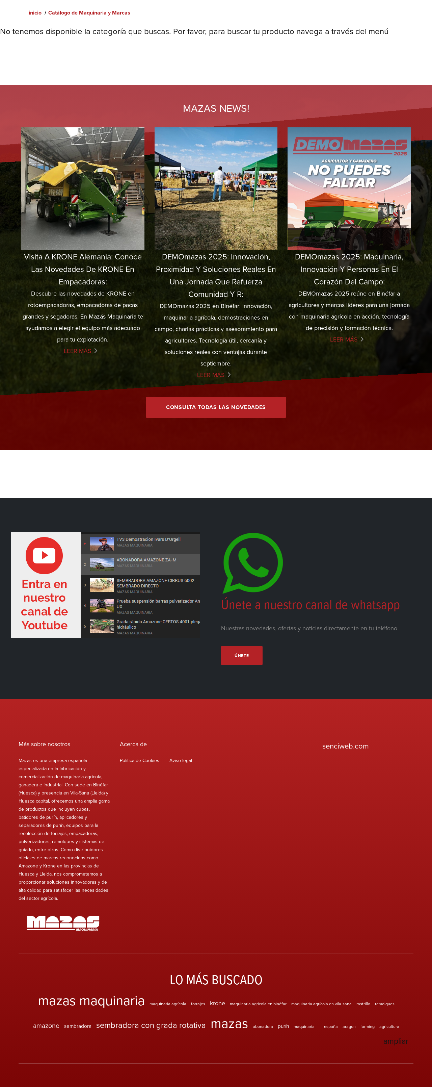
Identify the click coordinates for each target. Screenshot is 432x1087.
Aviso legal (180, 761)
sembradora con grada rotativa (151, 1025)
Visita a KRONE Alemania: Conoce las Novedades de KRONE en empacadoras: (83, 269)
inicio (35, 13)
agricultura (389, 1027)
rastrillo (363, 1004)
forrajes (198, 1004)
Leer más (77, 351)
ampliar (395, 1041)
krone (217, 1003)
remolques (385, 1004)
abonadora (263, 1027)
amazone (46, 1026)
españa (331, 1027)
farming (367, 1027)
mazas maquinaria (91, 1000)
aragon (349, 1027)
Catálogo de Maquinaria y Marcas (89, 13)
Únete (242, 656)
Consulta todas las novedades (216, 407)
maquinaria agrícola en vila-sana (321, 1004)
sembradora (77, 1026)
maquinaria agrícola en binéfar (258, 1004)
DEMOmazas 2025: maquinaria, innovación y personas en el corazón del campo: (349, 269)
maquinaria (304, 1027)
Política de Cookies (139, 761)
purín (283, 1026)
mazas (229, 1023)
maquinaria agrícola (168, 1004)
